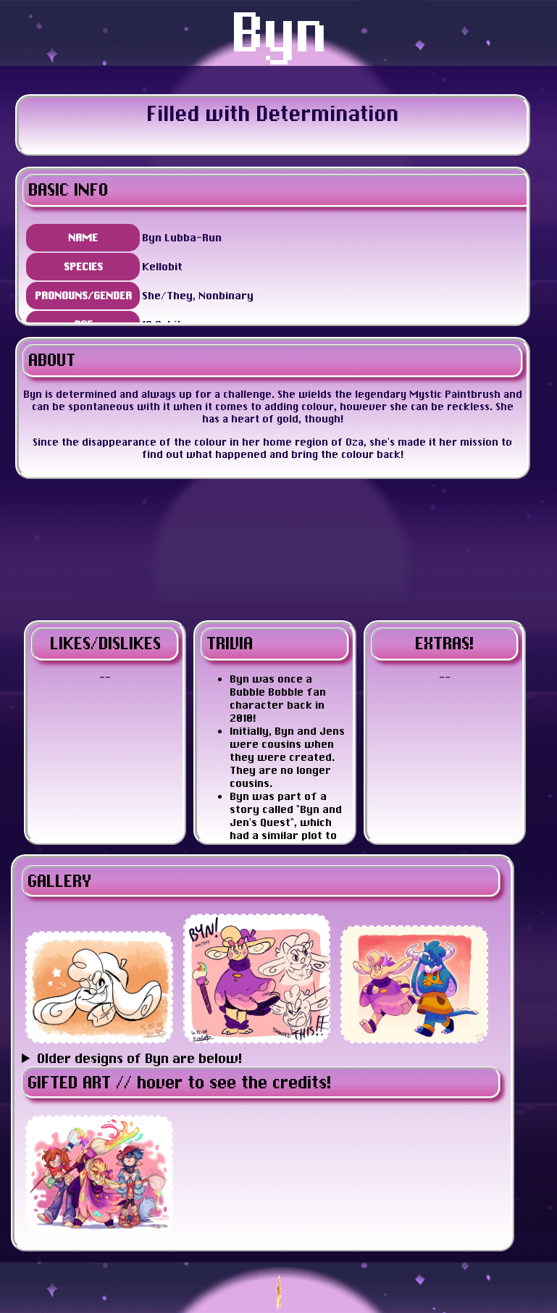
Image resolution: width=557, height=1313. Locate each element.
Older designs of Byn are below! (139, 1058)
